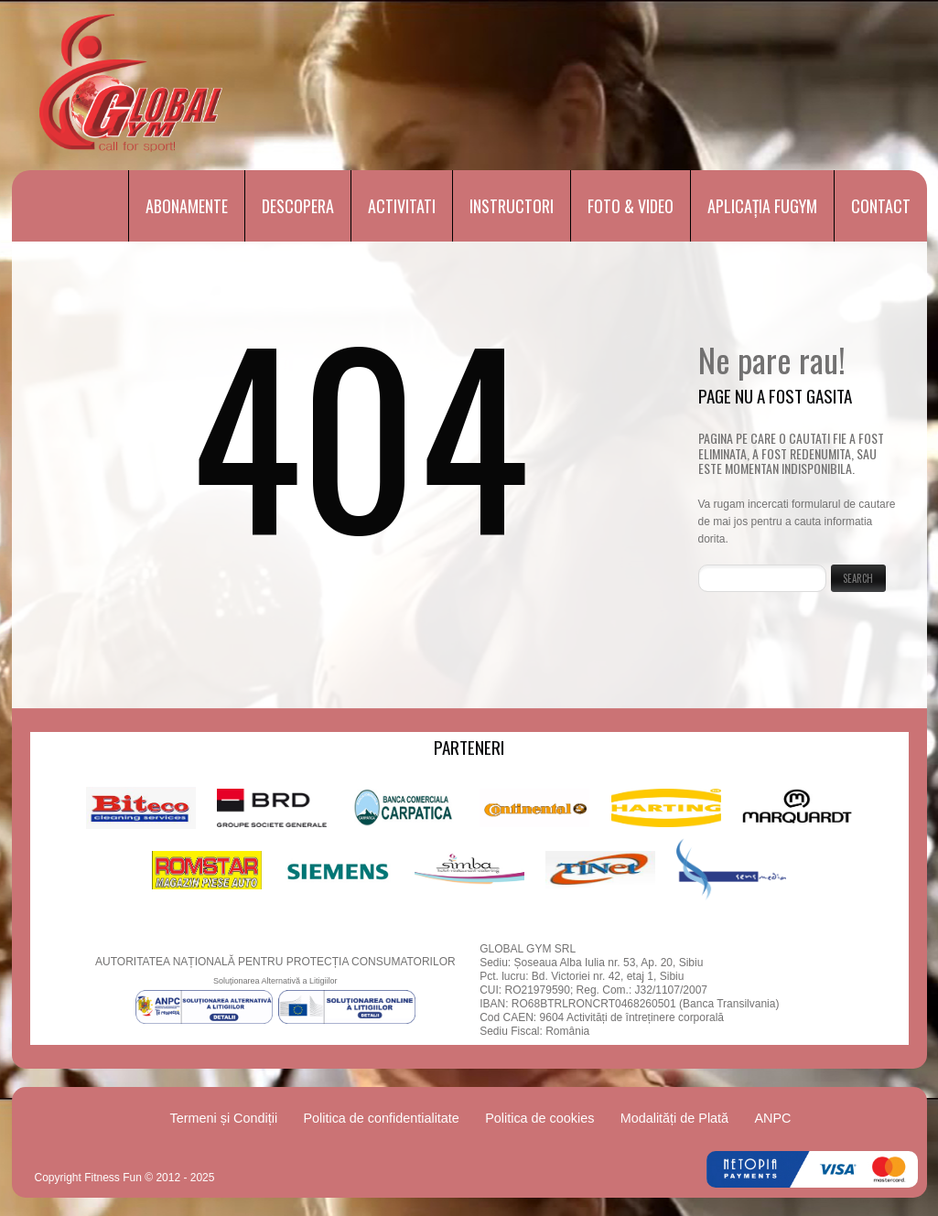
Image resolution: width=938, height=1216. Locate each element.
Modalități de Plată (674, 1118)
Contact (881, 206)
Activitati (402, 206)
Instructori (511, 206)
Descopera (298, 206)
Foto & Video (631, 206)
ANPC (772, 1118)
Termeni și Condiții (224, 1118)
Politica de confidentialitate (380, 1118)
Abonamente (187, 206)
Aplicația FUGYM (762, 206)
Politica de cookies (539, 1118)
